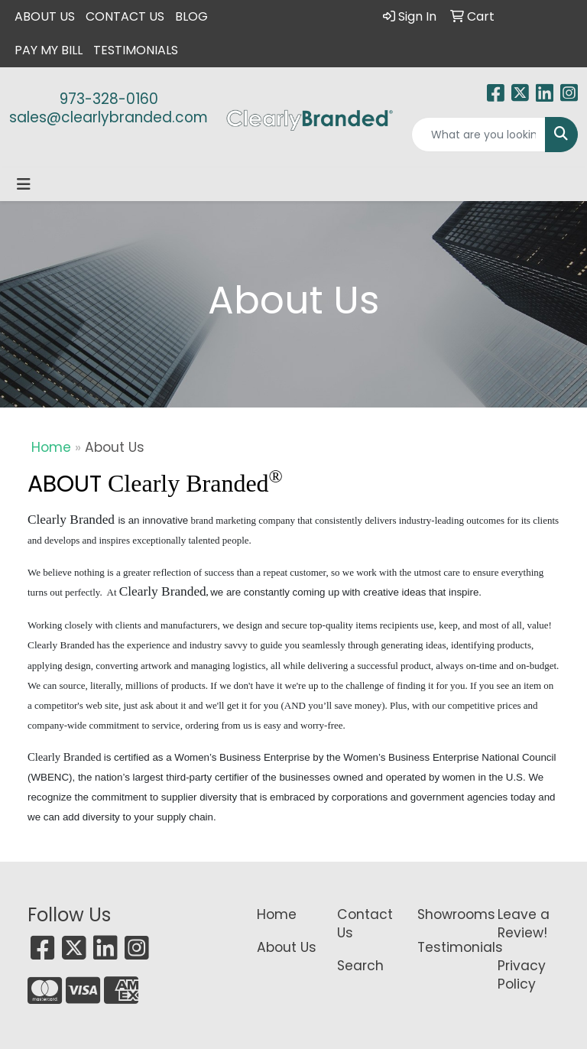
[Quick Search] (478, 134)
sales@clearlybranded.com (108, 117)
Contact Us (125, 16)
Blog (191, 16)
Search (360, 965)
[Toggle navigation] (24, 184)
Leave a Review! (524, 923)
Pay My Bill (49, 50)
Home (51, 447)
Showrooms (448, 914)
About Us (45, 16)
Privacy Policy (522, 974)
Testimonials (135, 50)
